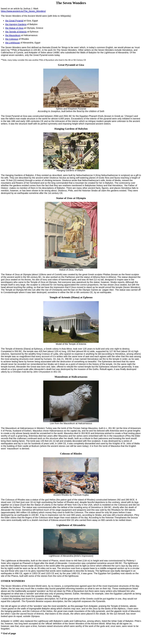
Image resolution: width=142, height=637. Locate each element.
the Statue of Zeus (14, 28)
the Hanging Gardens (15, 24)
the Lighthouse (12, 42)
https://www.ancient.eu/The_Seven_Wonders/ (23, 11)
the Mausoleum (13, 35)
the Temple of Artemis (16, 31)
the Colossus (11, 39)
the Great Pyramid (14, 20)
